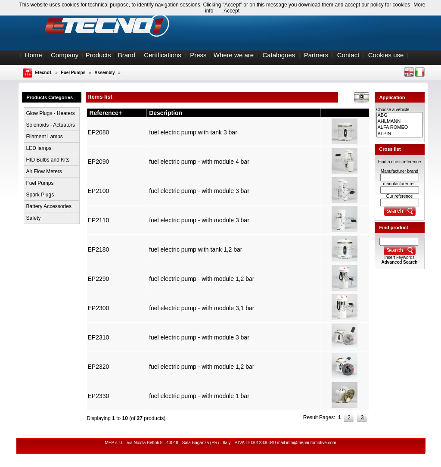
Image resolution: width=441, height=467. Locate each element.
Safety (33, 218)
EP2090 (98, 161)
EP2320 (98, 366)
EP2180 (98, 249)
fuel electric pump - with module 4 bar (199, 161)
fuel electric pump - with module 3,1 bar (201, 308)
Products (98, 55)
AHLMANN (399, 121)
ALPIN (399, 134)
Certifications (162, 55)
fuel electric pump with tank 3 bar (193, 132)
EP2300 (98, 308)
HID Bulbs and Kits (48, 160)
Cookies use (386, 55)
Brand (126, 55)
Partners (316, 55)
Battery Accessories (48, 206)
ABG (399, 115)
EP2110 (98, 220)
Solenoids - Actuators (50, 125)
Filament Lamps (44, 137)
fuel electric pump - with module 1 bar (199, 395)
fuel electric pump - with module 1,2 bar (201, 278)
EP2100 (98, 190)
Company (64, 55)
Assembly (104, 72)
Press (198, 55)
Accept (231, 11)
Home (33, 55)
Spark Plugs (40, 195)
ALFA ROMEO (399, 128)
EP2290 (98, 278)
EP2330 (98, 395)
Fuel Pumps (73, 72)
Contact (348, 55)
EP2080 (98, 132)
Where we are (234, 55)
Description (165, 112)
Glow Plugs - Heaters (50, 113)
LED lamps (39, 148)
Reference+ (105, 112)
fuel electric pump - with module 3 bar (199, 190)
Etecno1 (43, 72)
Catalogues (278, 55)
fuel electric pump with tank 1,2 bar (195, 249)
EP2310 (98, 337)
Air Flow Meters (44, 171)
